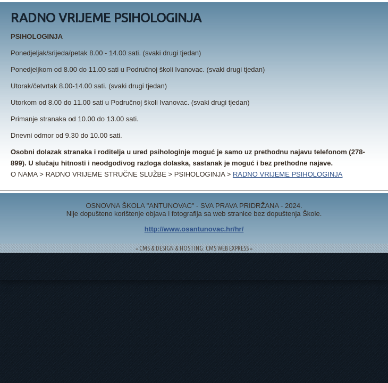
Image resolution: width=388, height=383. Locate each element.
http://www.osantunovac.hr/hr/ (194, 229)
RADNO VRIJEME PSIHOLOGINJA (288, 174)
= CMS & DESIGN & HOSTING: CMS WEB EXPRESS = (194, 248)
